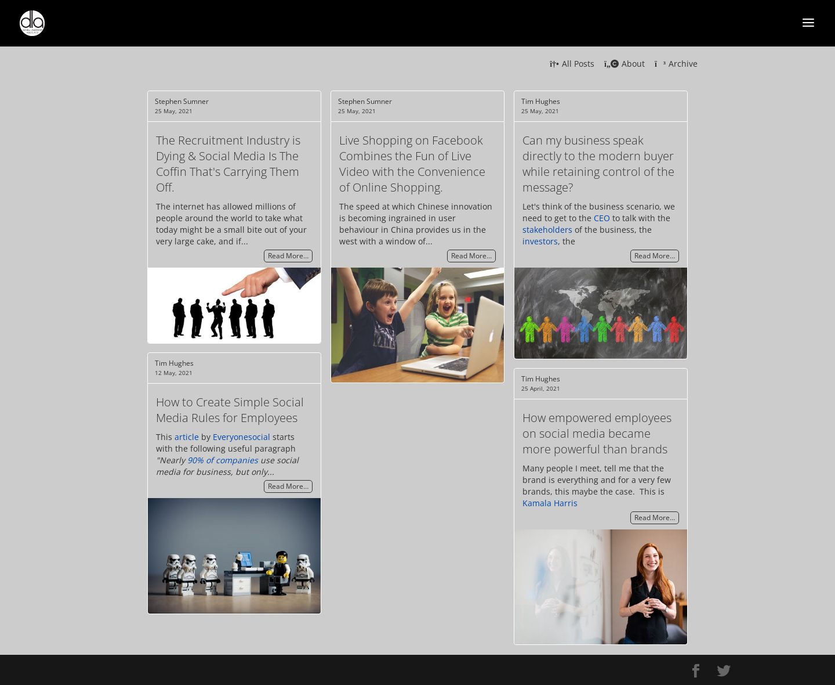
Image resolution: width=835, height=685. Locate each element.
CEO (602, 217)
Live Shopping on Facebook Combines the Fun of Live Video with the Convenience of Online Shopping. (412, 163)
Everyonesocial (241, 436)
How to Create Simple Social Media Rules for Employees (230, 410)
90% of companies (222, 460)
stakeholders (547, 229)
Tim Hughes (540, 101)
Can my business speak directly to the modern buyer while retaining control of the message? (598, 163)
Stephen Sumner (182, 101)
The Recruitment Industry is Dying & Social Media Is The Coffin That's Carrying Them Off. (228, 163)
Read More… (288, 256)
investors (540, 241)
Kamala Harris (550, 503)
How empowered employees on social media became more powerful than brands (596, 433)
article (187, 436)
